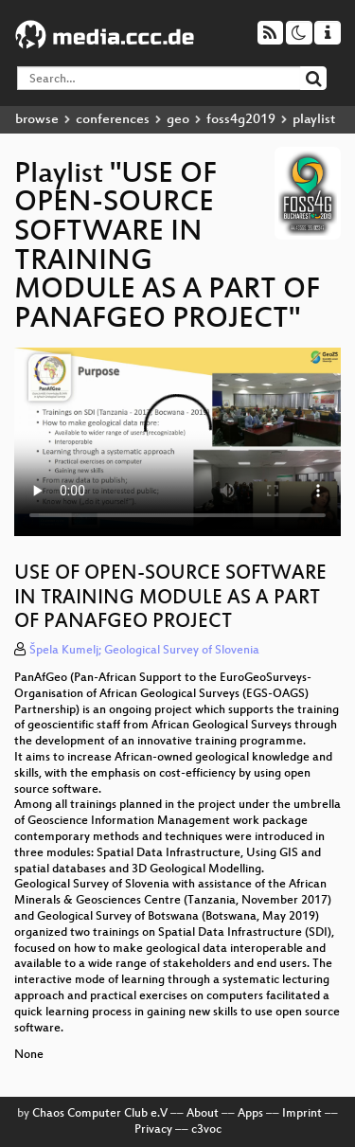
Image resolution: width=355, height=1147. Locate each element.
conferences (113, 120)
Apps (250, 1113)
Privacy (153, 1130)
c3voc (206, 1130)
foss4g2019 (240, 120)
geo (178, 120)
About (202, 1113)
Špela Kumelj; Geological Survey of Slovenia (144, 650)
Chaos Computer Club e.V (100, 1113)
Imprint (302, 1113)
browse (37, 120)
